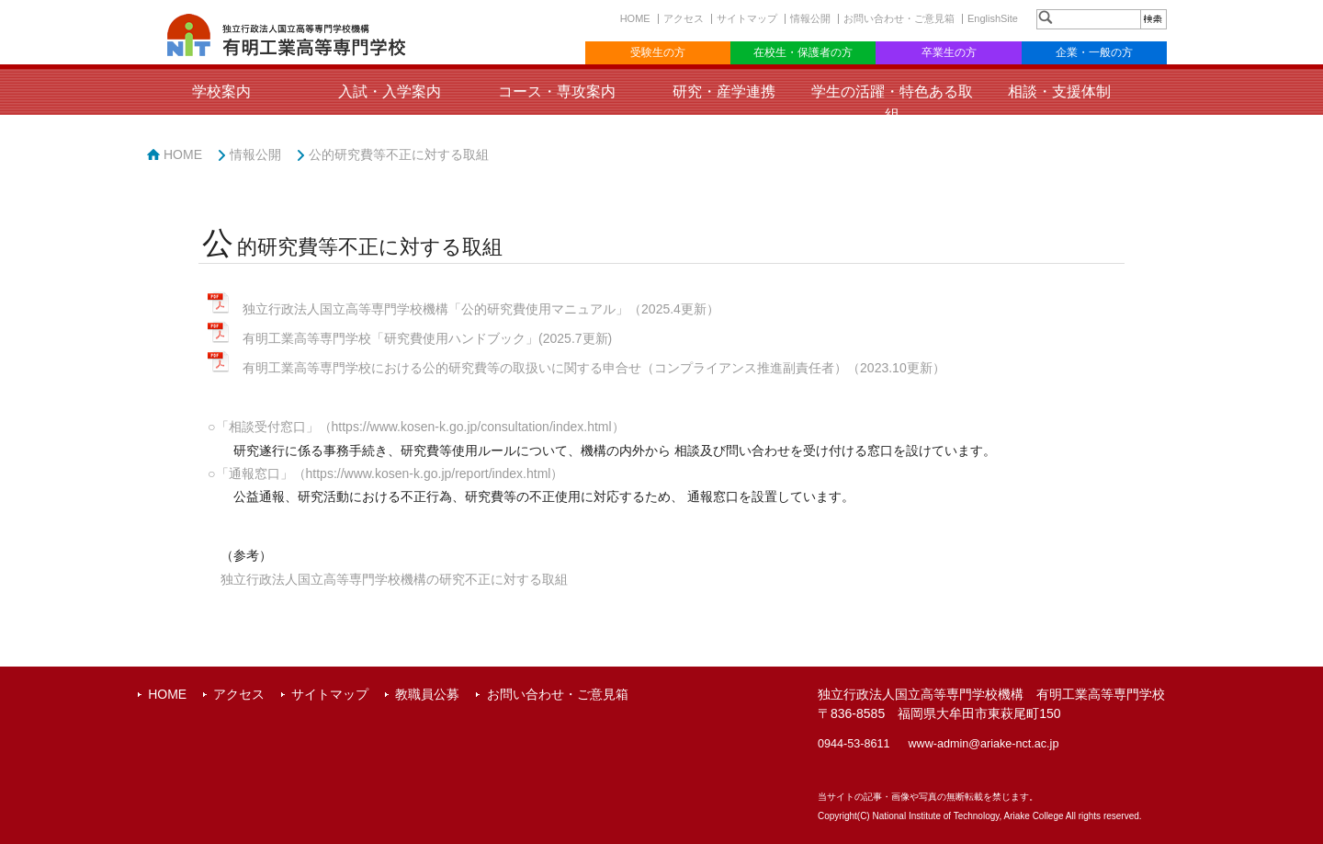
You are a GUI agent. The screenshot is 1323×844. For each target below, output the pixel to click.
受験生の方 (657, 52)
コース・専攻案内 (557, 91)
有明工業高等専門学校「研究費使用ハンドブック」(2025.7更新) (427, 338)
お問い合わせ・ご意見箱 (899, 18)
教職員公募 (427, 694)
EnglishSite (992, 18)
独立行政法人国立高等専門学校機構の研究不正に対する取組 (394, 579)
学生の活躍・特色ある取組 (892, 103)
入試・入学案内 (389, 91)
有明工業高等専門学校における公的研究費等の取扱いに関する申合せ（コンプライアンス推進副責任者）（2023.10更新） (594, 367)
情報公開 (810, 18)
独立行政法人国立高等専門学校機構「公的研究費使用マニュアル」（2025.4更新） (481, 309)
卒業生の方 (949, 52)
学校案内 (221, 91)
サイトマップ (747, 18)
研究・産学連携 (724, 91)
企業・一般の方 (1094, 52)
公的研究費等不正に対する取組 (399, 154)
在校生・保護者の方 (803, 52)
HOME (635, 18)
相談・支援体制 (1059, 91)
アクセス (683, 18)
